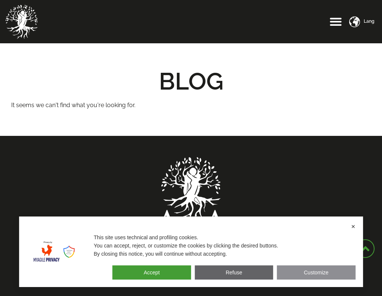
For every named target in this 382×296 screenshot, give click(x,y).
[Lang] (354, 21)
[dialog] (191, 251)
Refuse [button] (234, 272)
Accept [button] (152, 272)
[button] (335, 21)
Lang (369, 21)
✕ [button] (353, 227)
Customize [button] (316, 272)
